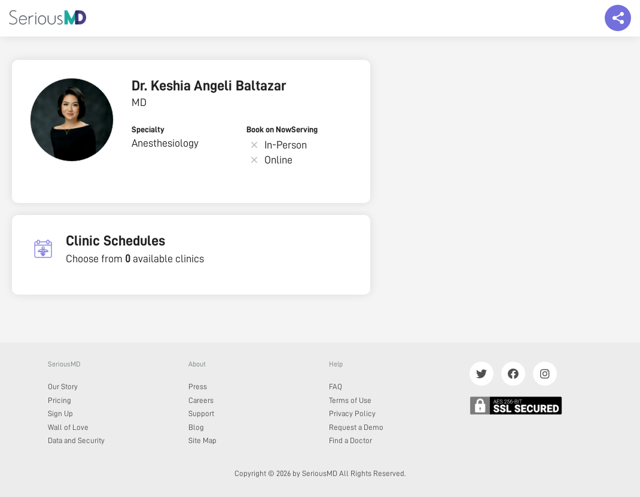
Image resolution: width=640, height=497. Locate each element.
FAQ (335, 386)
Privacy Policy (352, 413)
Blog (196, 427)
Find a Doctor (350, 440)
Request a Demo (356, 427)
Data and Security (76, 440)
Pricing (59, 400)
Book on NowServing (282, 129)
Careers (201, 400)
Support (201, 413)
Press (197, 386)
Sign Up (60, 413)
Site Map (202, 440)
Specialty (148, 129)
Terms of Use (350, 400)
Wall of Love (68, 427)
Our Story (63, 386)
